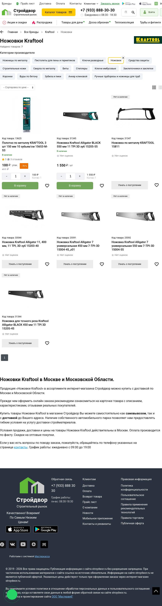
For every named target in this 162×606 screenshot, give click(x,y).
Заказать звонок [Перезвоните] (110, 3)
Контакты (76, 3)
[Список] (160, 87)
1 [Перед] (4, 357)
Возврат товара (92, 496)
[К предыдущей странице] (1, 31)
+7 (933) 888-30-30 (98, 10)
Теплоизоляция (124, 22)
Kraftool (50, 32)
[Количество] (15, 176)
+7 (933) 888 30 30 (63, 488)
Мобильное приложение (98, 518)
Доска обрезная (99, 22)
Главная (13, 32)
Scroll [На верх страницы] (156, 591)
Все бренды (31, 32)
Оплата (60, 3)
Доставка (45, 3)
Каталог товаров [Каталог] (56, 12)
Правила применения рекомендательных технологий (134, 508)
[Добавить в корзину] (20, 185)
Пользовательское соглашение (132, 497)
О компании (90, 507)
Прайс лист (25, 3)
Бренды (7, 3)
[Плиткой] (154, 87)
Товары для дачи (72, 22)
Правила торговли (132, 517)
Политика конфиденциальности (134, 487)
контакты (20, 447)
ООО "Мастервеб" (62, 596)
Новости (88, 512)
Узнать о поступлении (129, 185)
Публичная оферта (132, 523)
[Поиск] (133, 12)
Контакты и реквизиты (97, 523)
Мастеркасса (42, 556)
